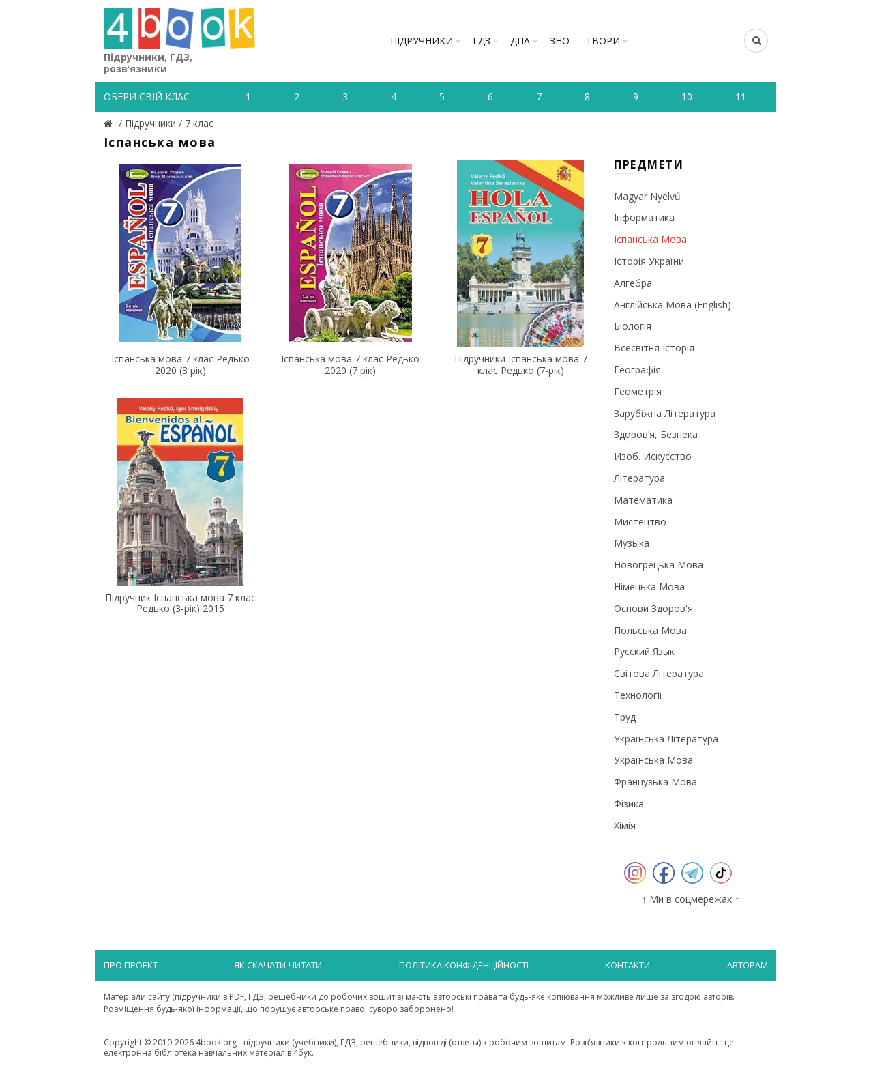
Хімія (625, 825)
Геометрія (638, 391)
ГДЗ (481, 40)
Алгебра (633, 282)
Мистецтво (640, 521)
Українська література (666, 738)
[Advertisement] (350, 731)
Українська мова (653, 759)
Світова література (659, 673)
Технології (638, 695)
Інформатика (644, 217)
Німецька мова (649, 586)
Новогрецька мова (658, 564)
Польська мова (650, 630)
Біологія (632, 325)
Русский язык (644, 651)
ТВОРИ (603, 40)
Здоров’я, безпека (656, 434)
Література (639, 478)
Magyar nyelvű (647, 196)
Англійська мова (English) (672, 304)
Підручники (421, 40)
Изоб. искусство (653, 456)
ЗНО (560, 40)
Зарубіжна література (664, 413)
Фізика (629, 803)
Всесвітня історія (654, 347)
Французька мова (655, 781)
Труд (625, 716)
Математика (643, 499)
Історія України (649, 261)
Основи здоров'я (653, 608)
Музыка (631, 542)
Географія (637, 369)
